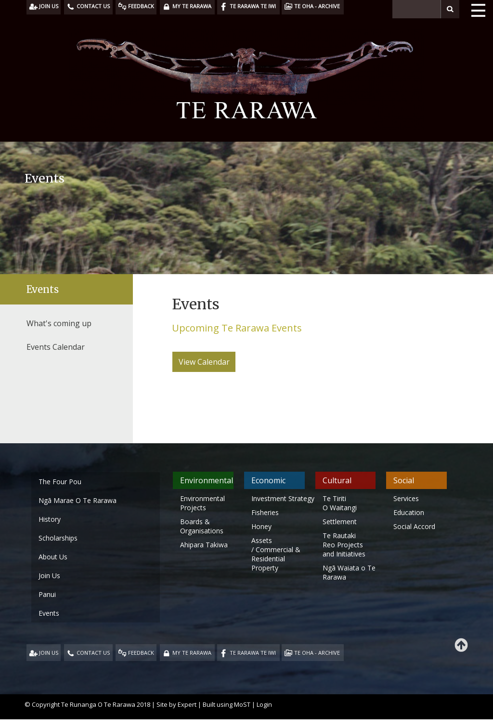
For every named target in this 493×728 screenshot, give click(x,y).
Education (408, 512)
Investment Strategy (282, 498)
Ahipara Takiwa (204, 544)
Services (406, 498)
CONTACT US (93, 652)
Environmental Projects (202, 503)
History (50, 519)
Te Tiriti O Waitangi (340, 503)
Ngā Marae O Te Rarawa (78, 500)
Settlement (340, 521)
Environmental (206, 480)
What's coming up (58, 323)
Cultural (337, 480)
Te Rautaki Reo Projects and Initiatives (345, 544)
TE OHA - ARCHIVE (317, 652)
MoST (242, 704)
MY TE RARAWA (191, 652)
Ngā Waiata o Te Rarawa (349, 572)
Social (403, 480)
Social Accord (414, 526)
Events (42, 289)
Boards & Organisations (201, 526)
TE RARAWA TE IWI (253, 652)
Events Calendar (55, 347)
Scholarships (58, 538)
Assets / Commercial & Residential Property (275, 554)
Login (264, 704)
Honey (261, 526)
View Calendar (204, 362)
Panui (47, 594)
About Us (53, 556)
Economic (268, 480)
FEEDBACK (141, 652)
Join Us (49, 575)
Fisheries (265, 512)
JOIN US (48, 652)
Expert (187, 704)
